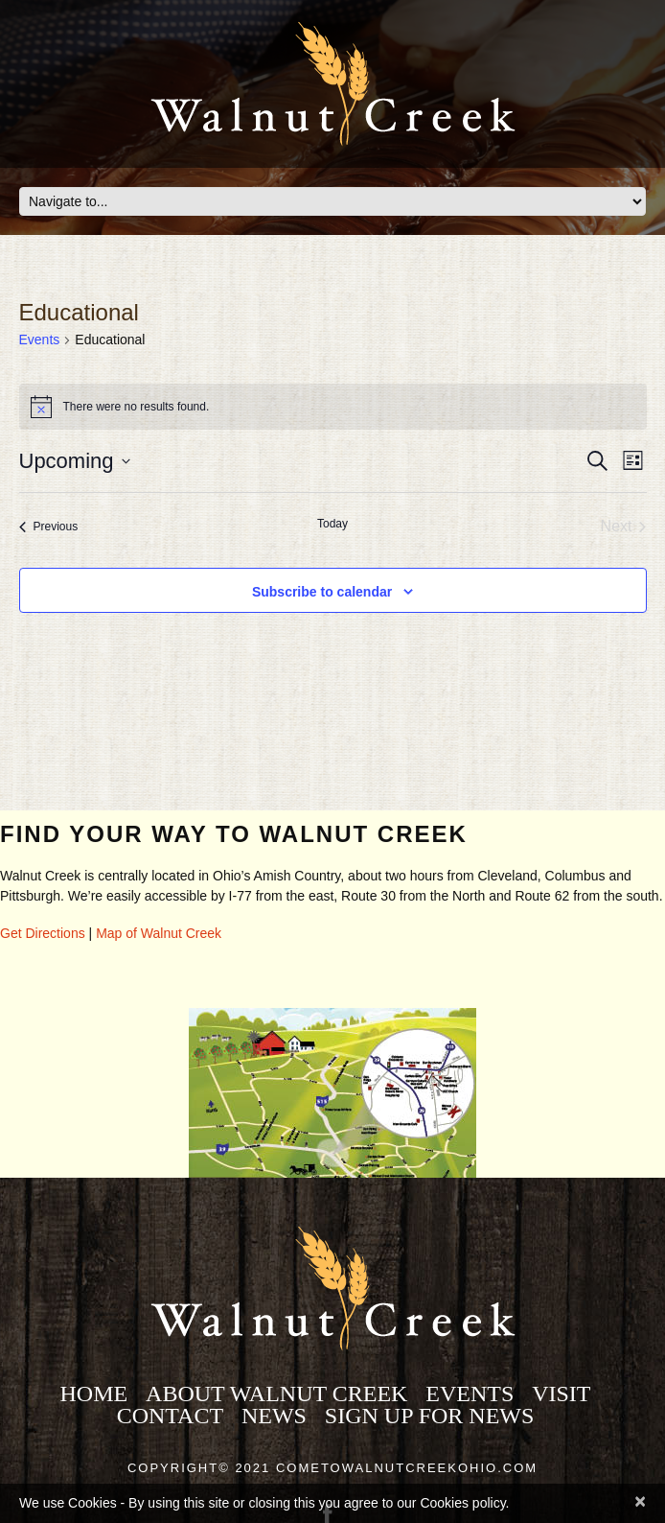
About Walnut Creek (276, 1393)
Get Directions (42, 933)
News (274, 1415)
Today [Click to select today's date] (332, 523)
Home (93, 1393)
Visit (561, 1393)
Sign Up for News (429, 1415)
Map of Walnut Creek (158, 933)
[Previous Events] (49, 526)
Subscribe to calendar (322, 591)
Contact (170, 1415)
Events (39, 339)
